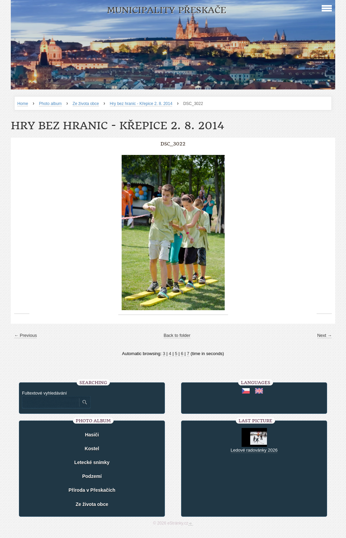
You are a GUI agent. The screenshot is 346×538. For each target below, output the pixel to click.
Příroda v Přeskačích (92, 490)
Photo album (50, 103)
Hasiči (92, 434)
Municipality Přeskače (166, 10)
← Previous (25, 335)
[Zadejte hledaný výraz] (50, 402)
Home (22, 103)
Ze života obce (86, 103)
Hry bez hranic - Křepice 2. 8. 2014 (141, 103)
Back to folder (177, 335)
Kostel (92, 448)
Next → (324, 335)
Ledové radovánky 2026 (254, 450)
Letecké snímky (91, 462)
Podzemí (92, 476)
